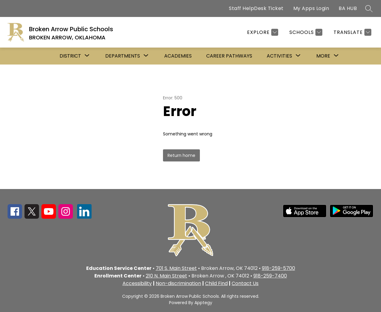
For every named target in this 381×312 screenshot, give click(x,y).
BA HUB (348, 8)
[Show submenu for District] (70, 56)
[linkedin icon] (84, 217)
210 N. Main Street (166, 275)
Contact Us (245, 283)
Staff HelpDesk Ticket (256, 8)
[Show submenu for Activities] (279, 56)
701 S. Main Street (176, 268)
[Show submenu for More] (323, 56)
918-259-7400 (270, 275)
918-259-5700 (278, 268)
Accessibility (137, 283)
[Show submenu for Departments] (122, 56)
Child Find (216, 283)
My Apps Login (311, 8)
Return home (181, 155)
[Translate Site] (351, 32)
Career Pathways (229, 55)
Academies (178, 55)
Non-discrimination (178, 283)
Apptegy (203, 303)
